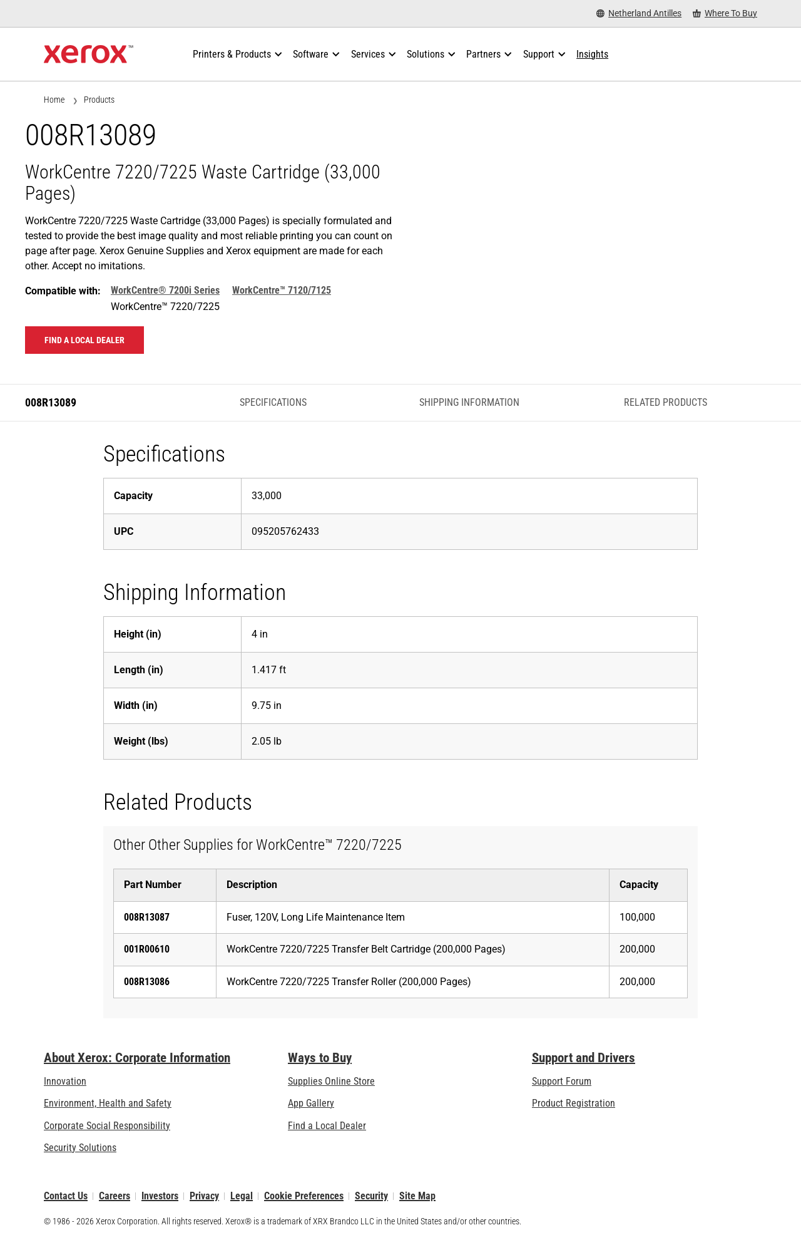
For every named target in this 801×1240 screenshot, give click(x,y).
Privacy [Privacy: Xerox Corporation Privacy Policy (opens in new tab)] (204, 1195)
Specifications (273, 402)
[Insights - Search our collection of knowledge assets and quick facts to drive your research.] (592, 54)
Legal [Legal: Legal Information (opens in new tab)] (241, 1195)
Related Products (665, 402)
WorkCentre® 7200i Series (165, 290)
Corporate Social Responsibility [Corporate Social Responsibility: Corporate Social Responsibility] (107, 1126)
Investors (159, 1195)
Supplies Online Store (331, 1081)
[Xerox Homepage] (88, 54)
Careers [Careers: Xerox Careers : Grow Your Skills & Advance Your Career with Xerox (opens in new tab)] (114, 1195)
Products (99, 100)
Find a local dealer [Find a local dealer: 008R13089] (84, 340)
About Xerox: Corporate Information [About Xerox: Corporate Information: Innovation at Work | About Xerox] (137, 1057)
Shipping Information (469, 402)
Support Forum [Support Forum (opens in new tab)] (561, 1081)
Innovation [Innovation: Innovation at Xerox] (65, 1081)
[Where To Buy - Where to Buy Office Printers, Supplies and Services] (725, 13)
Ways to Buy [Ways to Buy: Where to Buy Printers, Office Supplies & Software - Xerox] (320, 1057)
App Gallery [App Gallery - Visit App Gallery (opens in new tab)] (311, 1103)
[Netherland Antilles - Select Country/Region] (638, 13)
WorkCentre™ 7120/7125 (281, 290)
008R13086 (147, 982)
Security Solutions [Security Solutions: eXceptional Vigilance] (80, 1148)
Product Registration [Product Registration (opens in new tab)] (573, 1103)
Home (54, 100)
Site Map (417, 1195)
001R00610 (147, 949)
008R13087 (147, 917)
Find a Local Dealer (327, 1126)
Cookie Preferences (304, 1195)
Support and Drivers (583, 1057)
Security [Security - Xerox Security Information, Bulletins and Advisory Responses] (371, 1195)
